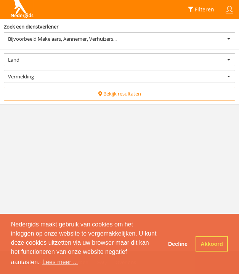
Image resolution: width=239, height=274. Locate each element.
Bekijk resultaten (119, 93)
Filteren (201, 9)
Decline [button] (178, 244)
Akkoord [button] (212, 244)
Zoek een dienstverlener (31, 26)
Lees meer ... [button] (60, 262)
